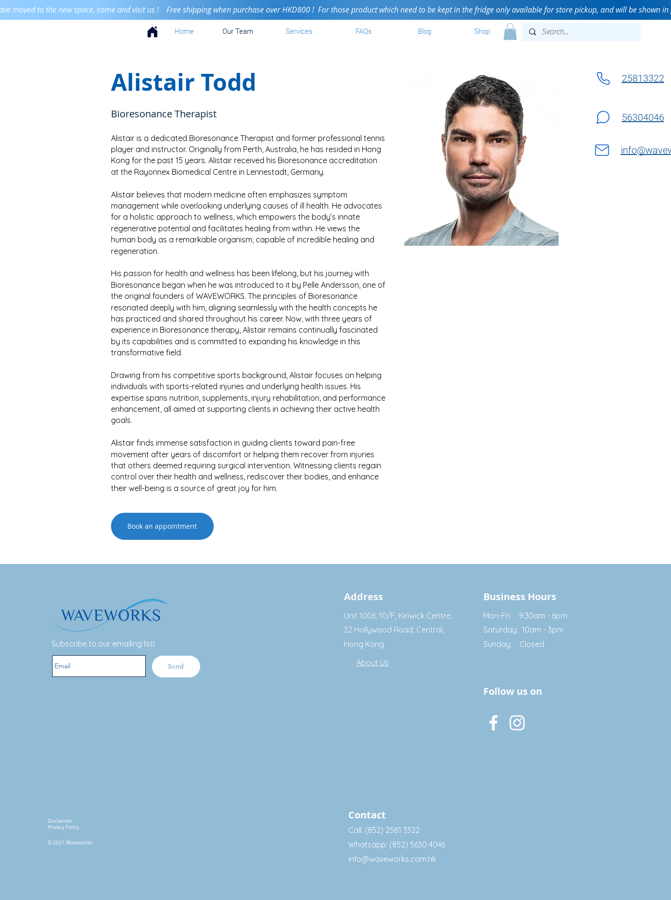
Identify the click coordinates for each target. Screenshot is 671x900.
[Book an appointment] (162, 526)
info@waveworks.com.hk (392, 859)
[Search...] (581, 32)
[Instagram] (517, 723)
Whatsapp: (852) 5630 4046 (396, 844)
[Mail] (602, 150)
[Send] (176, 666)
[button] (510, 31)
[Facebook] (493, 723)
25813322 (643, 78)
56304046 (643, 117)
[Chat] (603, 117)
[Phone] (603, 78)
